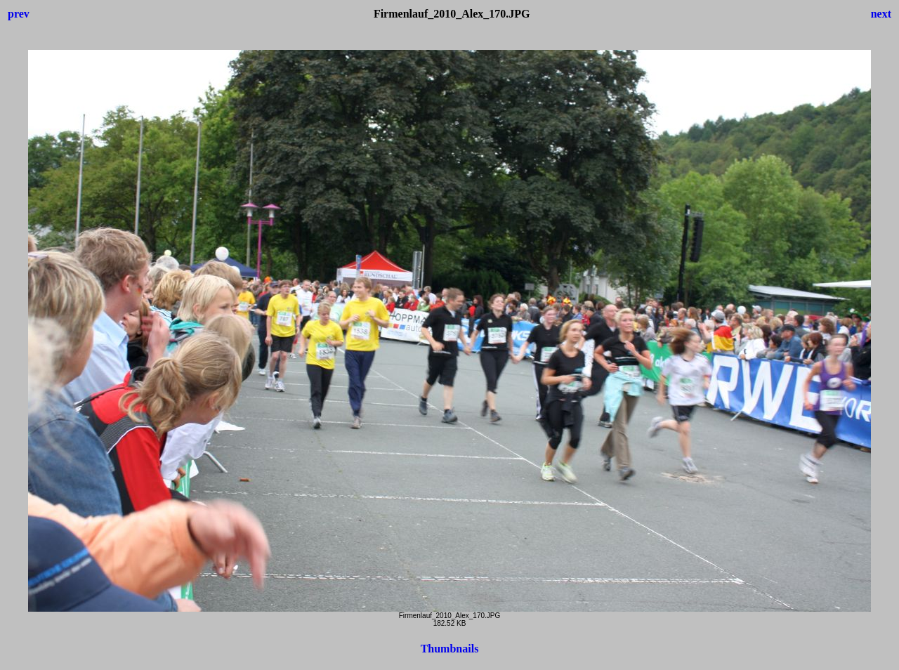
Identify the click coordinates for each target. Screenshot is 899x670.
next (881, 14)
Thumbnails (450, 649)
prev (18, 14)
